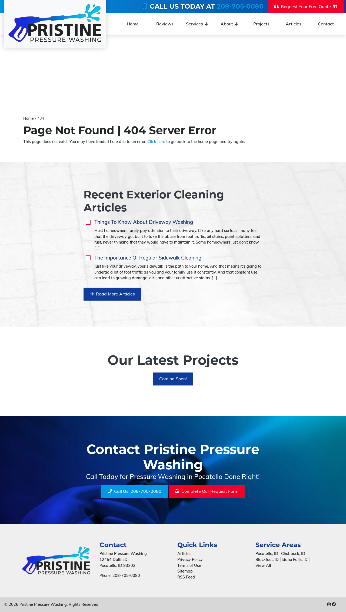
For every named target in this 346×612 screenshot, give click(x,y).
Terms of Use (189, 565)
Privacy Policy (190, 559)
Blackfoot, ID (267, 559)
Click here (156, 141)
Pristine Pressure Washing (43, 604)
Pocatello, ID (266, 553)
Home (28, 118)
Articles (184, 553)
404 (40, 118)
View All (263, 565)
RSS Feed (186, 577)
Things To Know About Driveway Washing (143, 222)
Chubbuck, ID (293, 553)
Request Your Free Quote (305, 6)
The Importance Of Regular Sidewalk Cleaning (147, 258)
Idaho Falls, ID (295, 559)
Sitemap (185, 571)
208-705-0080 (240, 6)
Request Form (206, 491)
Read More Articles (112, 294)
